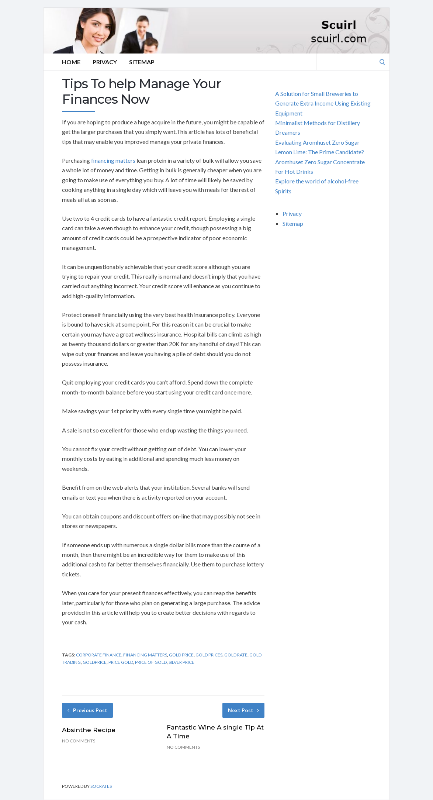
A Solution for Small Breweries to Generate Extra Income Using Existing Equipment (323, 103)
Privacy (105, 61)
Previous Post (87, 710)
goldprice (95, 662)
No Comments (78, 741)
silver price (181, 662)
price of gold (151, 662)
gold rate (235, 655)
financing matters (113, 160)
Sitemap (142, 61)
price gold (120, 662)
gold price (181, 655)
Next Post (243, 710)
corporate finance (98, 655)
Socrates (101, 786)
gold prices (208, 655)
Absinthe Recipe (88, 730)
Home (71, 61)
